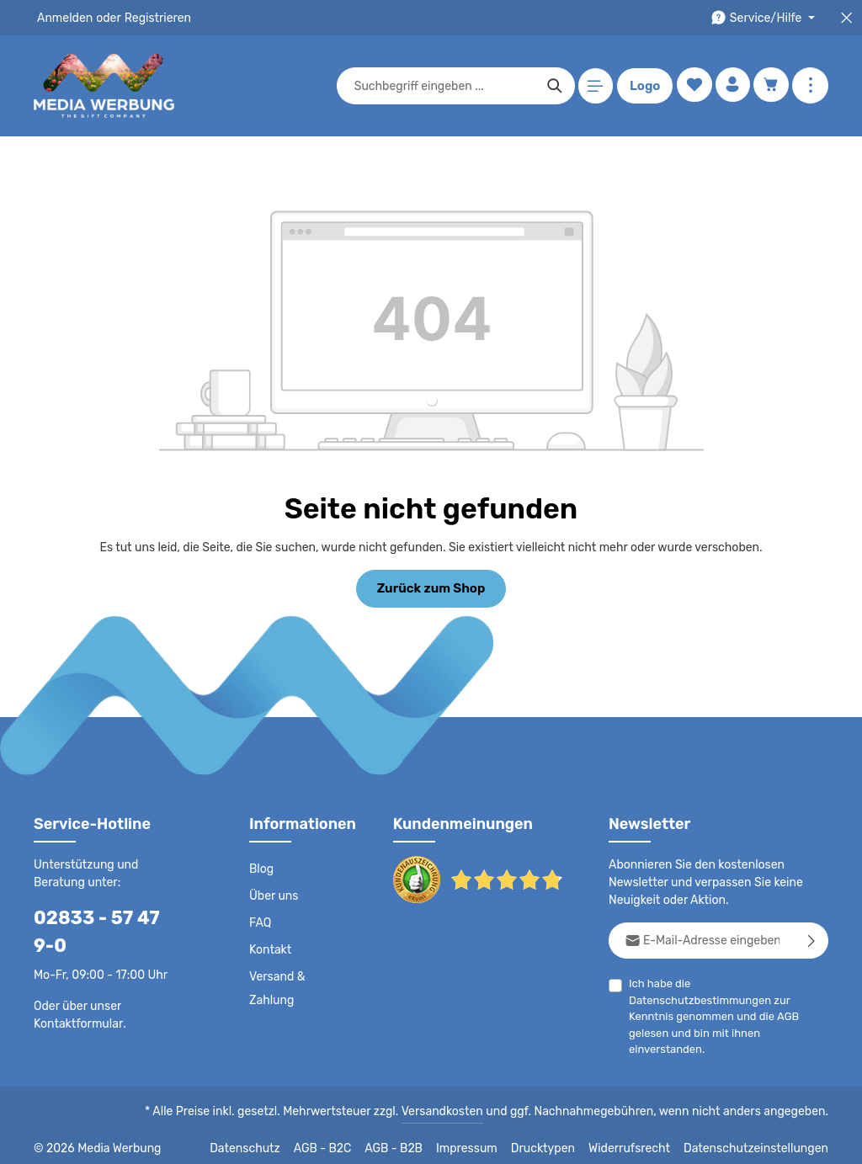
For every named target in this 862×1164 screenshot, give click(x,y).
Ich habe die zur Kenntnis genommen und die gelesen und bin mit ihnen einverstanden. (728, 997)
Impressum (488, 1138)
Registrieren (152, 17)
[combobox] (442, 85)
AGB (800, 998)
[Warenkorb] (771, 86)
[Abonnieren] (811, 939)
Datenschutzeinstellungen (761, 1138)
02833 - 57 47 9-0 (106, 916)
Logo (642, 86)
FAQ (261, 921)
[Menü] (593, 86)
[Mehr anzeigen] (810, 86)
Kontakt (269, 948)
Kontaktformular (75, 995)
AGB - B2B (415, 1138)
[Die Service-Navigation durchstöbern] (765, 18)
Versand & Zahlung (276, 987)
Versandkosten (459, 1101)
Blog (261, 867)
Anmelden (63, 17)
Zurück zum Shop (430, 587)
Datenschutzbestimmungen (757, 981)
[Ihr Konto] (731, 86)
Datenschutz (269, 1138)
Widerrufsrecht (642, 1138)
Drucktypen (560, 1138)
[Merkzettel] (691, 86)
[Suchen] (552, 85)
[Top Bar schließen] (846, 18)
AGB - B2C (345, 1138)
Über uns (273, 894)
